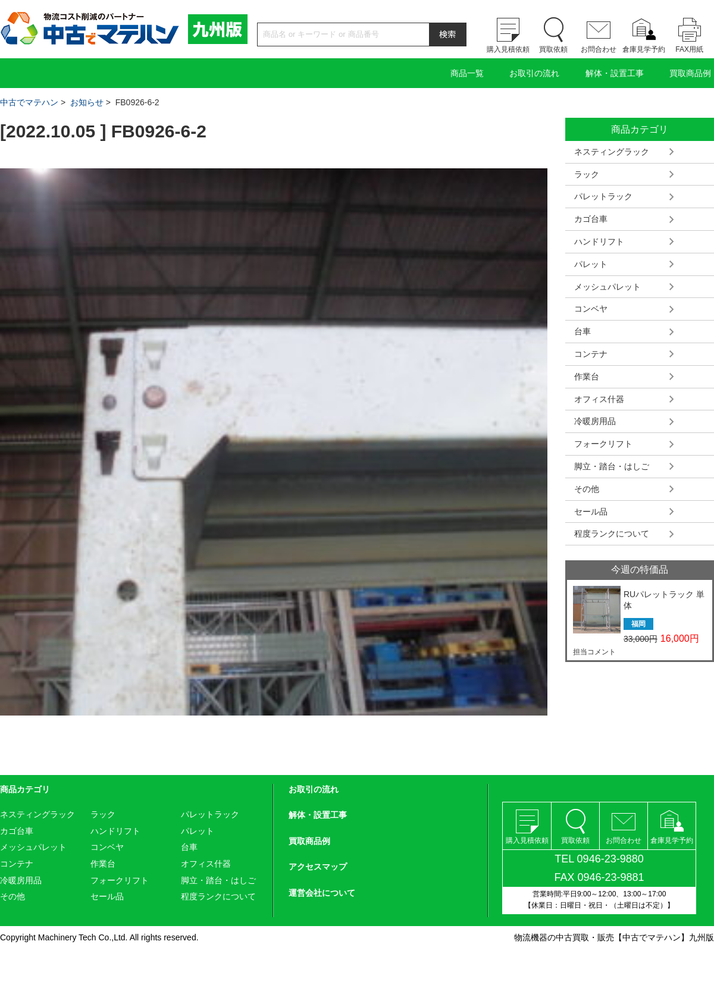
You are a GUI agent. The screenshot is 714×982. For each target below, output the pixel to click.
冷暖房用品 (595, 421)
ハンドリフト (599, 241)
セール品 (590, 511)
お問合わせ (598, 49)
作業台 (586, 376)
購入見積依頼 (508, 49)
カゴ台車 (590, 219)
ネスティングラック (611, 151)
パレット (590, 264)
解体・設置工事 (614, 73)
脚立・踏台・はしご (611, 466)
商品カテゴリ (25, 789)
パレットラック (603, 196)
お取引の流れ (534, 73)
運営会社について (322, 893)
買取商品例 (690, 73)
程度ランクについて (611, 533)
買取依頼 (553, 49)
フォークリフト (603, 443)
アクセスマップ (318, 866)
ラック (586, 174)
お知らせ (87, 102)
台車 (582, 331)
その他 (586, 489)
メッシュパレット (607, 286)
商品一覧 (467, 73)
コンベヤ (590, 308)
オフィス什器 (599, 399)
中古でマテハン (29, 102)
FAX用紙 (689, 49)
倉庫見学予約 (643, 49)
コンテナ (590, 354)
